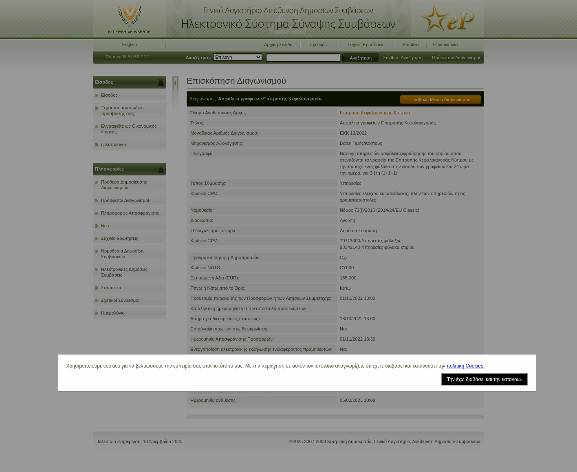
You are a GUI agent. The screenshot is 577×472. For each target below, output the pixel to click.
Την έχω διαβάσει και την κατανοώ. (484, 379)
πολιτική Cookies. (466, 366)
